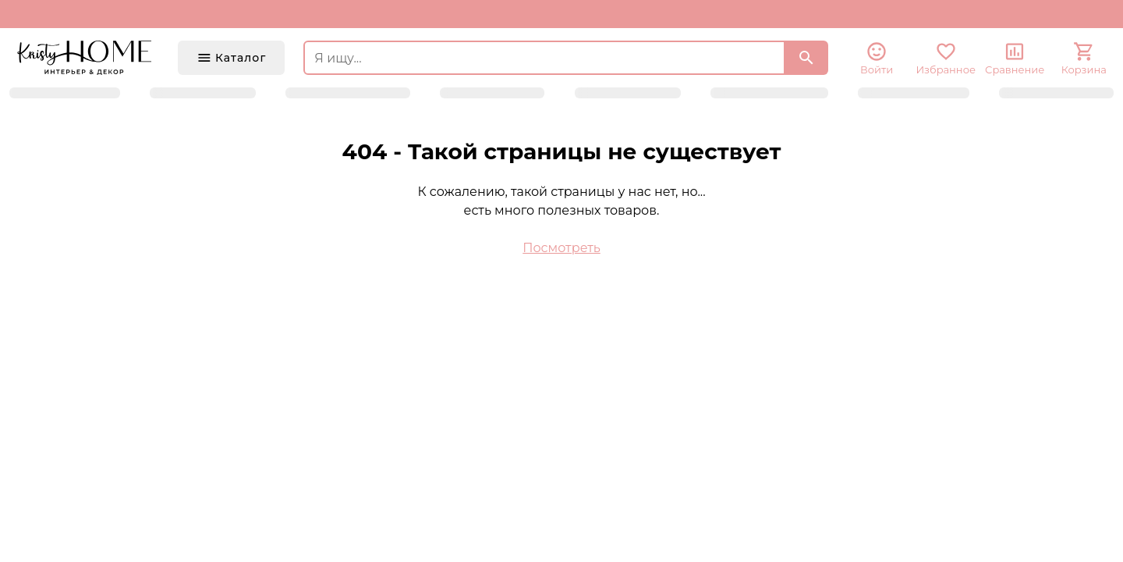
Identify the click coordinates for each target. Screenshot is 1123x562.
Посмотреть (561, 247)
